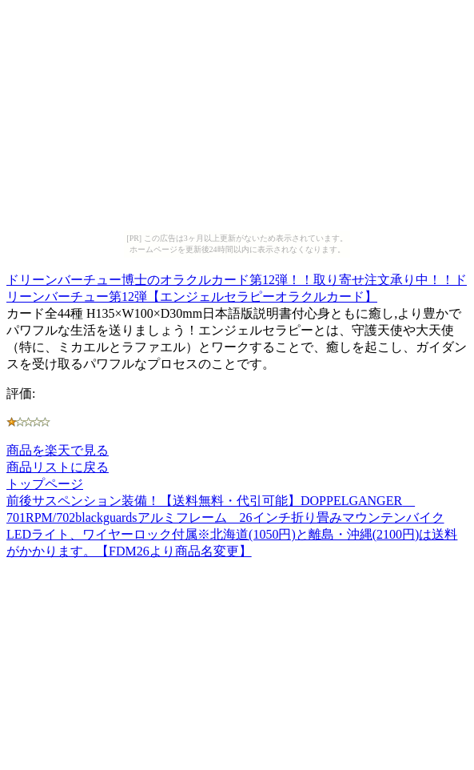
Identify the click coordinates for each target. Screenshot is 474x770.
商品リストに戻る (57, 467)
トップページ (44, 484)
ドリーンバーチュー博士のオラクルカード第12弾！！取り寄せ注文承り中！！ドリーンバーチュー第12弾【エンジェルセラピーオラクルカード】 (236, 285)
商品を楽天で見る (57, 450)
